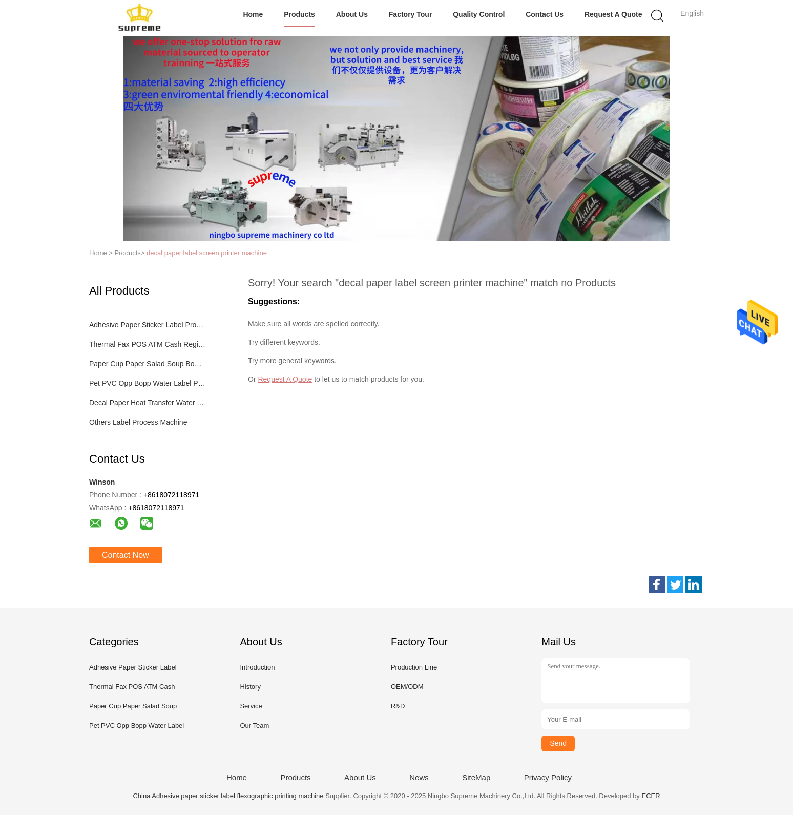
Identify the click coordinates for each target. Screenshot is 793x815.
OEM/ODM (407, 687)
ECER (650, 796)
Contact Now (125, 555)
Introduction (257, 667)
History (250, 687)
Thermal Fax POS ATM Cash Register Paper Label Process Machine (147, 344)
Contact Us (545, 14)
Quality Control (479, 14)
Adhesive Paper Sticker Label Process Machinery (147, 325)
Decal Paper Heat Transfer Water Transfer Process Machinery (147, 403)
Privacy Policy (548, 777)
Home (253, 14)
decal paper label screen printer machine (207, 253)
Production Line (414, 667)
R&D (398, 706)
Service (251, 706)
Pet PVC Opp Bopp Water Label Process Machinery (147, 383)
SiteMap (476, 777)
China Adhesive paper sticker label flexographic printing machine (228, 796)
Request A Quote (613, 14)
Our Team (254, 725)
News (419, 777)
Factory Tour (410, 14)
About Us (352, 14)
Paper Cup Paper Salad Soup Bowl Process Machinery (147, 364)
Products (299, 14)
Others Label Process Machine (138, 422)
